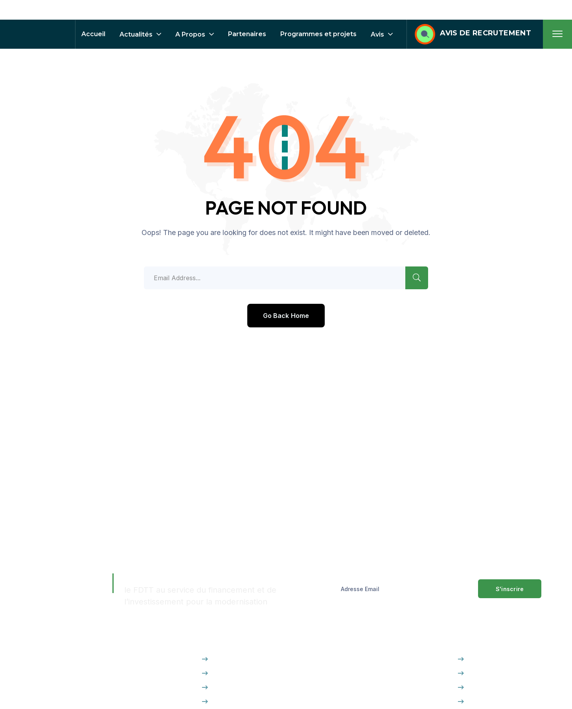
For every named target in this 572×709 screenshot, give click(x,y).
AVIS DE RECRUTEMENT (485, 33)
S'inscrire (510, 589)
